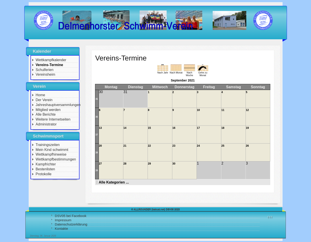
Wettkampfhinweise (51, 154)
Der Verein (44, 100)
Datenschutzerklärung (71, 224)
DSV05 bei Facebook (70, 216)
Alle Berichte (46, 114)
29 (149, 163)
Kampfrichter (46, 164)
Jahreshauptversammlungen (58, 105)
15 (149, 127)
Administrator (46, 124)
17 (198, 127)
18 (222, 127)
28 (124, 163)
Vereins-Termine (49, 65)
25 (222, 145)
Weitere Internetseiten (53, 119)
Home (40, 95)
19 (247, 127)
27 (100, 163)
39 (96, 170)
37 (96, 135)
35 (96, 99)
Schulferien (44, 70)
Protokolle (43, 174)
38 (96, 152)
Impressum (63, 220)
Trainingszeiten (48, 145)
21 (124, 145)
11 (222, 110)
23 (173, 145)
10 (198, 110)
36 (96, 117)
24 (198, 145)
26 (247, 145)
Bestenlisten (45, 169)
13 (100, 127)
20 (100, 145)
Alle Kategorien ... (114, 182)
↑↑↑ (269, 217)
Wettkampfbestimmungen (56, 159)
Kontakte (61, 228)
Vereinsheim (45, 74)
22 (149, 145)
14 (124, 127)
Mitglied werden (48, 110)
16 (173, 127)
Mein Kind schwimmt (52, 150)
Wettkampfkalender (51, 60)
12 (247, 110)
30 (173, 163)
